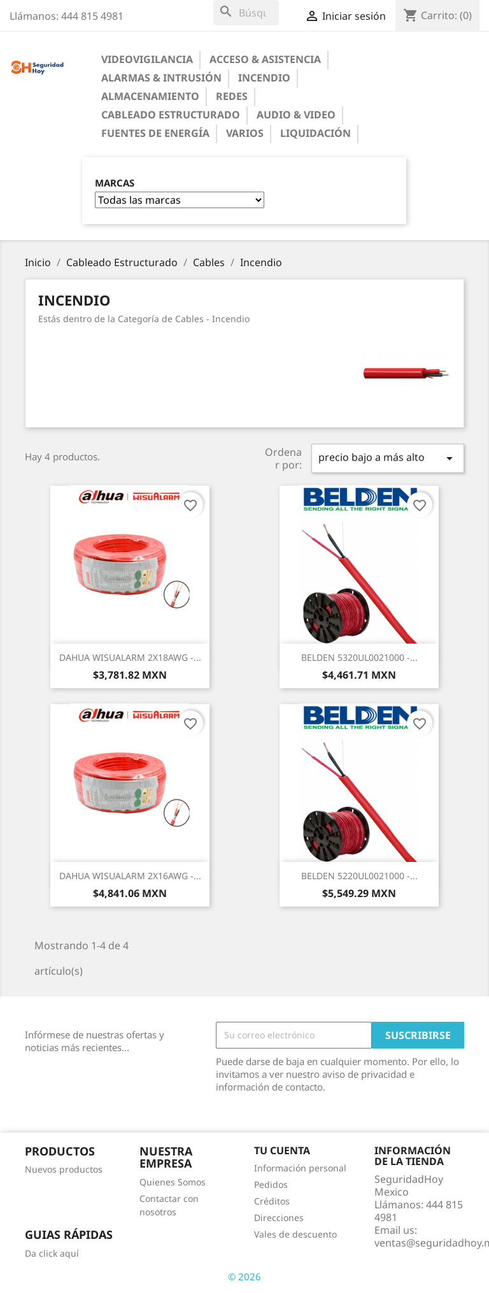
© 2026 (244, 1276)
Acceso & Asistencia (265, 59)
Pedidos (271, 1184)
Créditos (272, 1201)
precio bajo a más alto (387, 458)
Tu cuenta (282, 1150)
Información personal (300, 1168)
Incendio (264, 78)
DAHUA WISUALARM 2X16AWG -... (130, 876)
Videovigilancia (147, 59)
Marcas (114, 183)
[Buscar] (246, 12)
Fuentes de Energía (155, 133)
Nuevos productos (64, 1169)
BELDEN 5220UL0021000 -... (359, 876)
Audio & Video (296, 115)
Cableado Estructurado (170, 115)
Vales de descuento (295, 1234)
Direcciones (279, 1218)
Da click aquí (52, 1253)
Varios (245, 133)
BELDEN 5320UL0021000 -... (359, 657)
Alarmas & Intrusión (161, 78)
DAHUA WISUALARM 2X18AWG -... (130, 657)
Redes (232, 96)
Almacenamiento (150, 96)
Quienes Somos (172, 1182)
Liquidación (315, 133)
